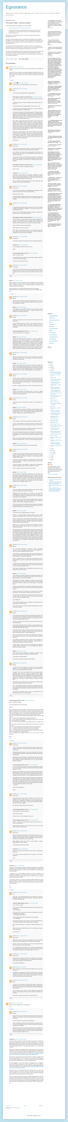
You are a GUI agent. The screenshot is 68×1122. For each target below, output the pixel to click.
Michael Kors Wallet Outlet (32, 1054)
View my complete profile (52, 474)
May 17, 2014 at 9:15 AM (33, 809)
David (14, 967)
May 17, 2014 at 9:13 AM (33, 903)
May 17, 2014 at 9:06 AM (22, 793)
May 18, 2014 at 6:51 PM (22, 416)
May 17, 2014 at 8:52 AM (33, 764)
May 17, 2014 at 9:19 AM (23, 244)
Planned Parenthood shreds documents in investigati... (55, 373)
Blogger (39, 1115)
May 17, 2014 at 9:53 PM (22, 953)
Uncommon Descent (53, 341)
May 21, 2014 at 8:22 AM (22, 663)
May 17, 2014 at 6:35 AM (18, 66)
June (51, 368)
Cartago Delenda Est (53, 315)
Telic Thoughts (52, 332)
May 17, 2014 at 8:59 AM (22, 236)
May (51, 370)
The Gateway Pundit (53, 336)
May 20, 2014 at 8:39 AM (22, 611)
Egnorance (16, 7)
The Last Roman (52, 339)
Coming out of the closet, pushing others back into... (55, 388)
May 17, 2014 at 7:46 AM (37, 97)
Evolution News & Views (54, 320)
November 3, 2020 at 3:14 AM (20, 1039)
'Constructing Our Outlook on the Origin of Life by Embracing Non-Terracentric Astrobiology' (55, 483)
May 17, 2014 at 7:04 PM (21, 363)
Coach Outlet (15, 1054)
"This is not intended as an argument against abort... (55, 391)
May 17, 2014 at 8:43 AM (22, 892)
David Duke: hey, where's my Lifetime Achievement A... (55, 432)
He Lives (51, 322)
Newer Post (8, 1105)
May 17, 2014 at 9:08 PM (22, 374)
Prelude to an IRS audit (54, 401)
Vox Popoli (51, 343)
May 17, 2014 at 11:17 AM (33, 820)
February (52, 452)
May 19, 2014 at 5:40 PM (22, 544)
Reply (10, 77)
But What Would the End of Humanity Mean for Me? (20, 28)
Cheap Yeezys (22, 1067)
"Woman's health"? (53, 400)
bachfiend (11, 66)
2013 (50, 456)
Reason (50, 330)
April (51, 448)
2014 (50, 367)
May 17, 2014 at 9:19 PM (22, 1011)
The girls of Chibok (53, 435)
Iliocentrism (51, 326)
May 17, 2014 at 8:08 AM (22, 144)
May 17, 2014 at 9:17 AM (33, 331)
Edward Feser (52, 318)
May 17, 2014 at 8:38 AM (22, 203)
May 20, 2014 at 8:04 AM (21, 573)
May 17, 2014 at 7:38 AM (22, 88)
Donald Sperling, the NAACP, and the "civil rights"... (55, 414)
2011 (50, 459)
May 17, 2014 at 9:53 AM (21, 336)
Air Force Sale (15, 1067)
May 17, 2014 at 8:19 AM (23, 173)
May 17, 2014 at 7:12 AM (17, 280)
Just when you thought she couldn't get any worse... (55, 411)
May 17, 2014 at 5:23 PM (23, 848)
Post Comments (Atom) (15, 1107)
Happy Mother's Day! (54, 422)
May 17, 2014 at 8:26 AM (22, 186)
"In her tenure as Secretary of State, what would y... (55, 380)
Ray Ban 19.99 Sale (22, 1054)
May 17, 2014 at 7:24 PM (18, 1003)
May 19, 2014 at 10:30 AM (21, 510)
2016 (50, 364)
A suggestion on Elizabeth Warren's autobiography (55, 443)
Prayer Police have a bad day (55, 433)
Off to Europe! (52, 398)
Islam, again (52, 406)
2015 (50, 365)
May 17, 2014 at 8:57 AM (22, 315)
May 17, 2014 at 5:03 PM (22, 352)
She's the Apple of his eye (55, 424)
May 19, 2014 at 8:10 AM (22, 485)
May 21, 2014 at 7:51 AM (21, 651)
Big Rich (11, 1003)
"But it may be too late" (54, 419)
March (51, 450)
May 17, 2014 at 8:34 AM (22, 743)
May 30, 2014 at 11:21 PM (22, 980)
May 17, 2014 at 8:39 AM (37, 217)
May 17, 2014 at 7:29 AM (23, 82)
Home (25, 1105)
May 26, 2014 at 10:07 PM (21, 967)
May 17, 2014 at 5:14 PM (22, 830)
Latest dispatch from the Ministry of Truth (54, 417)
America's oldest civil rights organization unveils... (55, 383)
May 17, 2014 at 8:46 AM (21, 307)
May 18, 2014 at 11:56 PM (22, 449)
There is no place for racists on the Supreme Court (56, 426)
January (51, 453)
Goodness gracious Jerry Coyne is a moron (55, 429)
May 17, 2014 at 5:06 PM (22, 265)
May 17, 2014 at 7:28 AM (22, 296)
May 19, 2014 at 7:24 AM (21, 472)
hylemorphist (52, 324)
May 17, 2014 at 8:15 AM (37, 164)
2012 (50, 457)
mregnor (14, 82)
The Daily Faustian (53, 334)
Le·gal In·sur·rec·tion (53, 328)
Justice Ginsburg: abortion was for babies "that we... (56, 396)
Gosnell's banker (53, 377)
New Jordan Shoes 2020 (34, 1066)
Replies (12, 80)
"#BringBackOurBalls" (54, 420)
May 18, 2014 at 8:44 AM (21, 407)
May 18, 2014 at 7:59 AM (22, 397)
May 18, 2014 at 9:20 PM (21, 443)
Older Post (41, 1105)
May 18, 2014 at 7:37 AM (21, 389)
